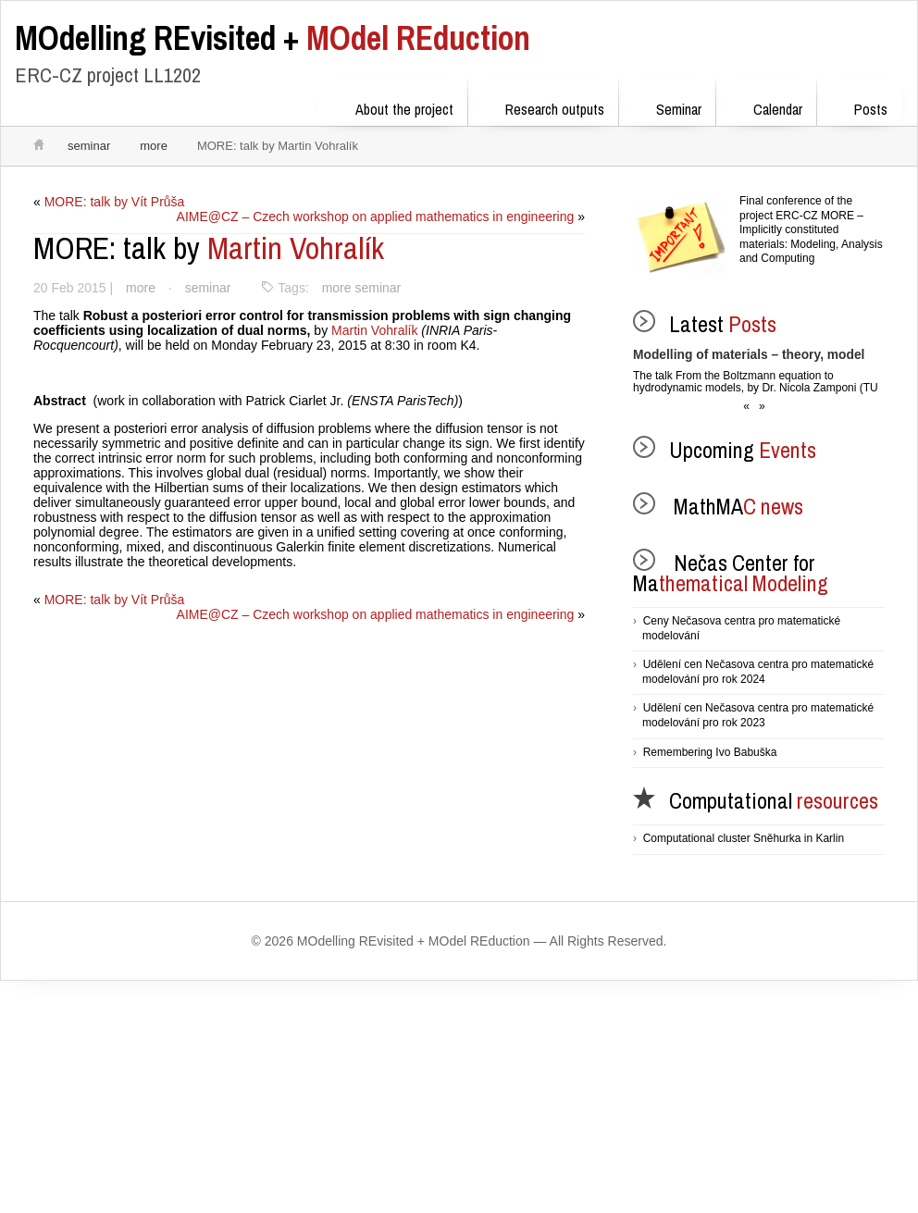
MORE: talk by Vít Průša (115, 201)
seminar (89, 146)
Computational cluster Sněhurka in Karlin (743, 838)
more (153, 146)
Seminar (666, 106)
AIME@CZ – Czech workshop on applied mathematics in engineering (374, 216)
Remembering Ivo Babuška (710, 752)
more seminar (363, 287)
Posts (858, 106)
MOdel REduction (272, 38)
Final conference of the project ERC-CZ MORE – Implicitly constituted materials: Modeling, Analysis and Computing (811, 229)
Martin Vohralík (208, 248)
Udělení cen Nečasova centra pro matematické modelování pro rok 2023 (758, 715)
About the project (392, 106)
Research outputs (542, 106)
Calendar (765, 106)
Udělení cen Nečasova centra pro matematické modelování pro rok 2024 (758, 672)
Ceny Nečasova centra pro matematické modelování (741, 628)
